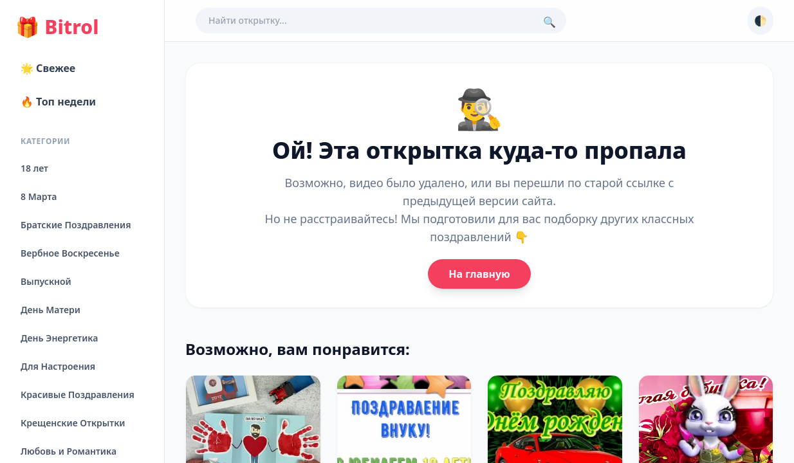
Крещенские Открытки (73, 423)
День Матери (50, 310)
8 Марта (39, 196)
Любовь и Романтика (68, 451)
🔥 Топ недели (58, 102)
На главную (479, 274)
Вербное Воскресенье (70, 253)
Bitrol (56, 27)
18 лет (34, 168)
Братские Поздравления (76, 225)
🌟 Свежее (48, 68)
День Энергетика (59, 338)
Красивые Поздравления (77, 394)
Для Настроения (58, 366)
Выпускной (46, 281)
